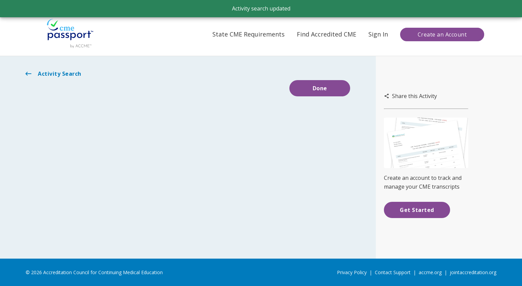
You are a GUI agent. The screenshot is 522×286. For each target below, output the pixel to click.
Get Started (417, 210)
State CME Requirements (248, 34)
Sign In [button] (378, 34)
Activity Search (52, 74)
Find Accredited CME (326, 34)
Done (320, 88)
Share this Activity (410, 96)
